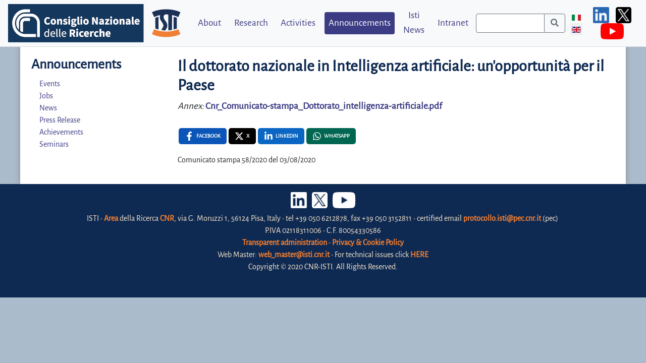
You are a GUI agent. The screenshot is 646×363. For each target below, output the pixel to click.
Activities (298, 23)
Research (251, 23)
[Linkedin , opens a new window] (281, 136)
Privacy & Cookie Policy (368, 242)
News (48, 108)
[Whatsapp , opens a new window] (331, 136)
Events (49, 84)
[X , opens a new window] (242, 136)
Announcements (360, 23)
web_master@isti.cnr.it (294, 255)
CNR (167, 218)
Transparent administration (284, 242)
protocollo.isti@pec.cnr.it (502, 218)
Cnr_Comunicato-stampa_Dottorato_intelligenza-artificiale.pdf (323, 106)
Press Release (59, 120)
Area (111, 218)
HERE (419, 255)
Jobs (46, 96)
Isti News (413, 23)
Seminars (54, 144)
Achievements (61, 132)
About (209, 23)
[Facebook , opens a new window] (203, 136)
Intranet (453, 23)
